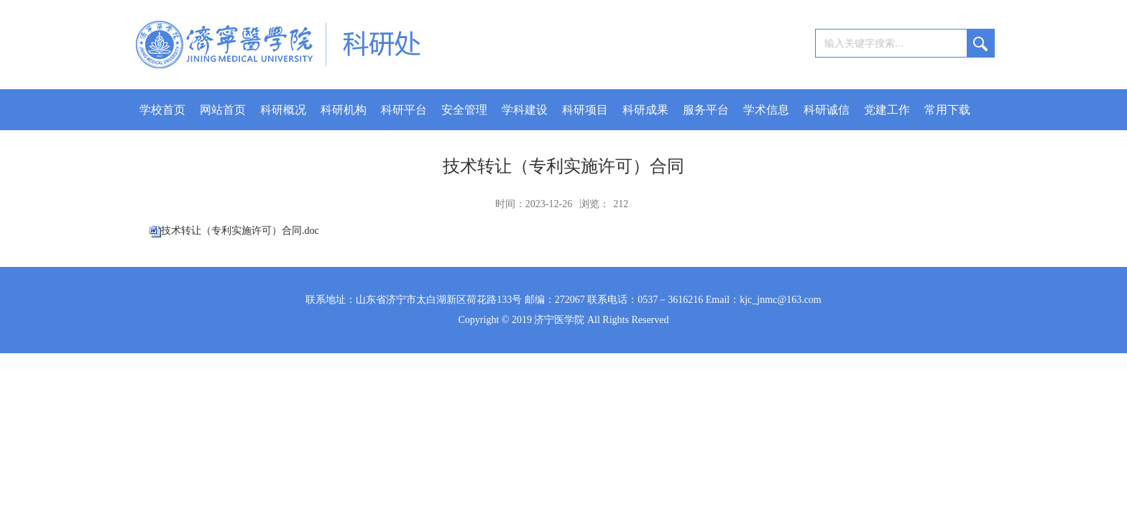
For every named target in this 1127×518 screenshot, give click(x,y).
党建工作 (887, 110)
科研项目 (585, 110)
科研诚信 (827, 110)
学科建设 (525, 110)
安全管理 (464, 110)
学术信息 (766, 110)
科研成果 (645, 110)
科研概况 (283, 110)
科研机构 (344, 110)
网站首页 (223, 110)
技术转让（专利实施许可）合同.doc (240, 230)
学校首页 (162, 110)
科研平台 (404, 110)
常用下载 (947, 110)
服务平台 (706, 110)
